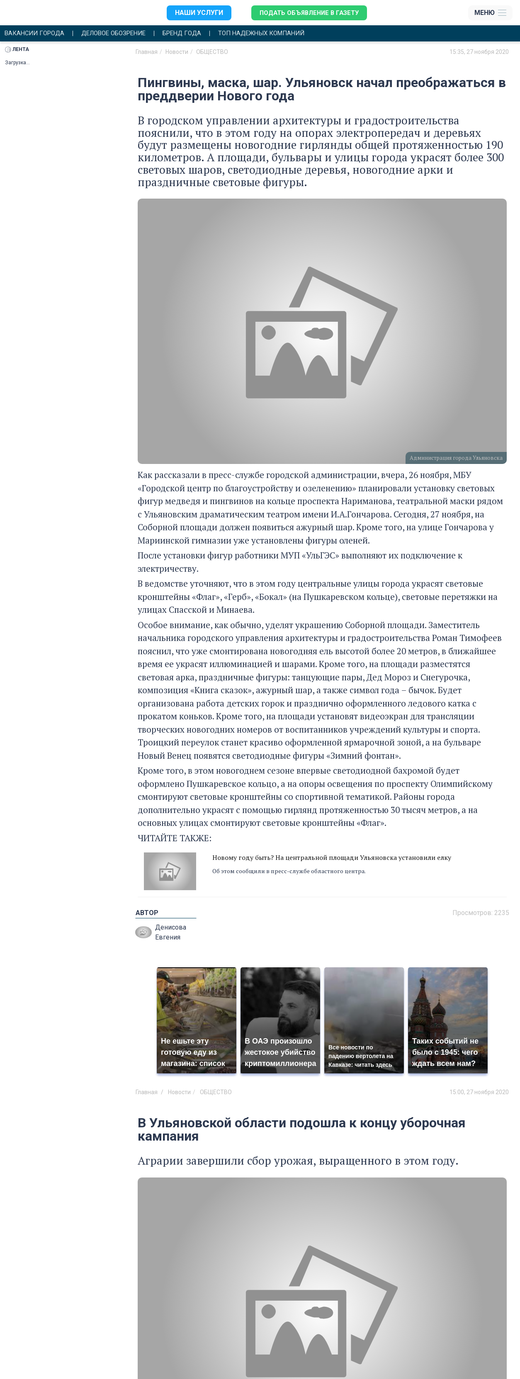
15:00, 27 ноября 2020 (479, 1093)
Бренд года (195, 33)
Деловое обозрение (121, 33)
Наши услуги (195, 13)
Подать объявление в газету (308, 13)
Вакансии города (36, 33)
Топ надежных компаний (280, 33)
